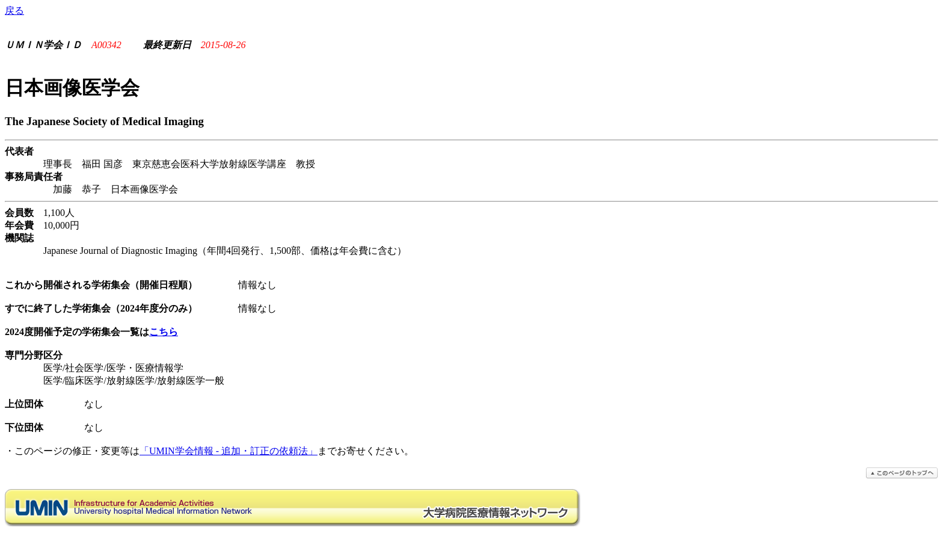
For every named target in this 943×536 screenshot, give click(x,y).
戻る (14, 10)
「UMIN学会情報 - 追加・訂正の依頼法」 (229, 451)
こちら (163, 332)
